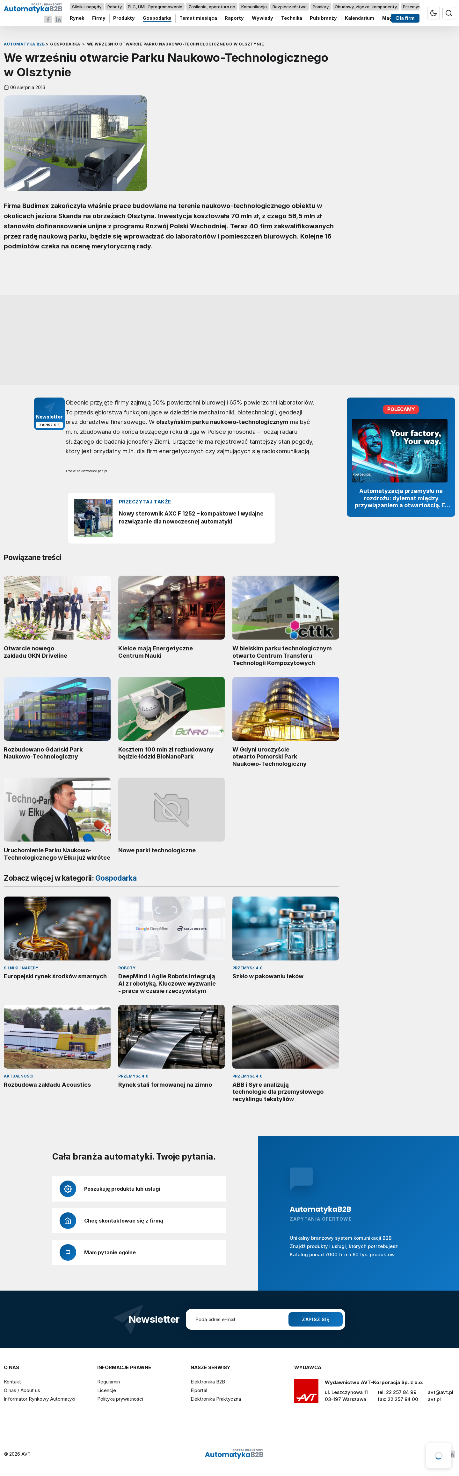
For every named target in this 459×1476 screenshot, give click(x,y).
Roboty (114, 6)
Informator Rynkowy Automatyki (39, 1399)
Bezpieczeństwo (290, 6)
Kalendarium (359, 18)
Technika (291, 18)
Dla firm (405, 18)
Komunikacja (254, 6)
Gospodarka (157, 18)
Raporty (234, 18)
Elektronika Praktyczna (216, 1399)
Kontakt (12, 1382)
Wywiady (262, 18)
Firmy (99, 18)
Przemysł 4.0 (416, 6)
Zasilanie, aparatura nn (211, 6)
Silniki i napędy (86, 6)
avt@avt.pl (440, 1392)
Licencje (106, 1390)
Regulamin (108, 1382)
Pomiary (321, 6)
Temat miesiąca (198, 18)
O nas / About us (22, 1390)
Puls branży (323, 18)
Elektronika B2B (208, 1382)
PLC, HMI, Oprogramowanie (155, 6)
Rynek (77, 18)
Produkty (124, 18)
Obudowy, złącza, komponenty (366, 6)
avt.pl (434, 1399)
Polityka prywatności (120, 1399)
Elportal (199, 1390)
